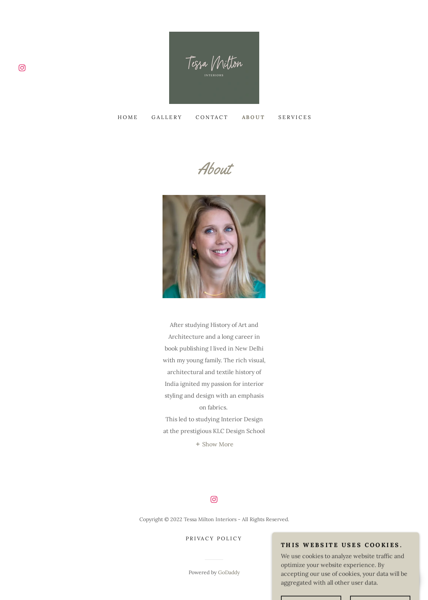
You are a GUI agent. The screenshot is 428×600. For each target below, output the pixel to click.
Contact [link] (212, 117)
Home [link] (128, 117)
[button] (214, 444)
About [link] (253, 117)
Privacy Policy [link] (214, 538)
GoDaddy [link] (229, 572)
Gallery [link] (166, 117)
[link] (22, 67)
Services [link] (295, 117)
